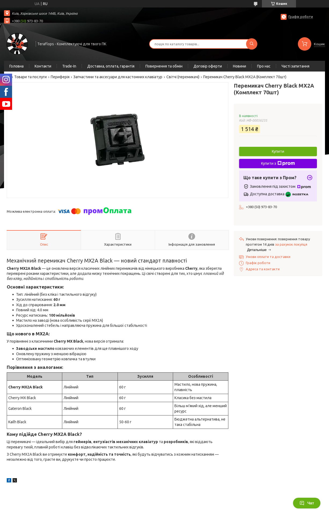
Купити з (278, 163)
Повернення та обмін (163, 66)
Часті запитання (295, 66)
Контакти (43, 66)
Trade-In (69, 66)
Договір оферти (207, 66)
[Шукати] (251, 44)
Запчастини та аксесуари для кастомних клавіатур (117, 77)
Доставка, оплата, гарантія (110, 66)
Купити (278, 151)
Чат (306, 503)
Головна (16, 66)
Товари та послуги (30, 77)
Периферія (60, 77)
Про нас (263, 66)
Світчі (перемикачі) (182, 77)
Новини (239, 66)
